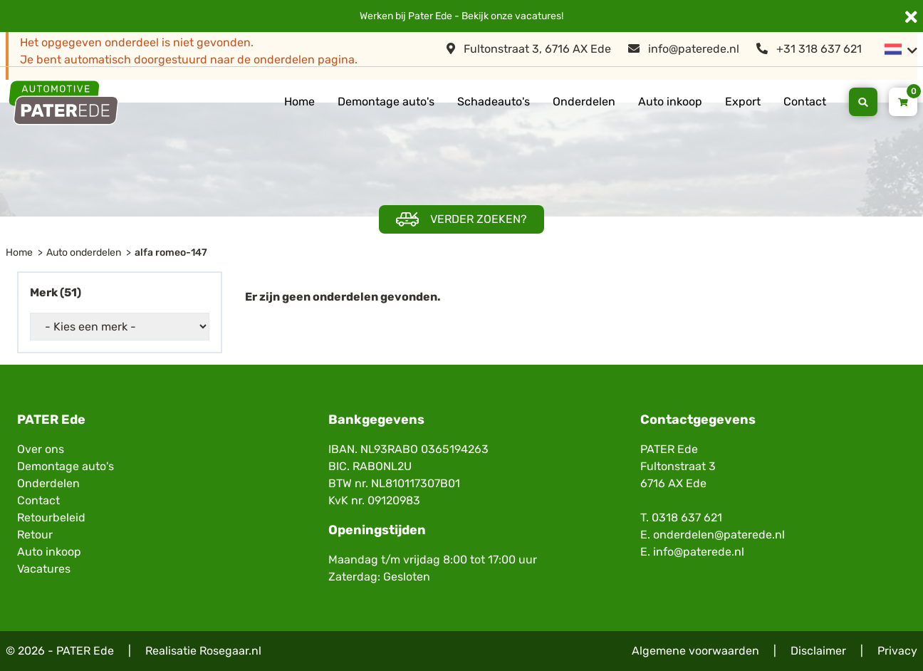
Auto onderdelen (83, 252)
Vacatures (44, 569)
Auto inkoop (670, 101)
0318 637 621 (687, 517)
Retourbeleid (51, 517)
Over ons (40, 449)
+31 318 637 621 (809, 49)
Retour (35, 534)
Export (743, 101)
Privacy (897, 650)
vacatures (538, 16)
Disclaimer (818, 650)
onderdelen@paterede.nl (719, 534)
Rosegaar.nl (230, 650)
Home (299, 101)
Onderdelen (584, 101)
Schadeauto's (493, 101)
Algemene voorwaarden (695, 650)
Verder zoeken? (461, 219)
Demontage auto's (386, 101)
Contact (804, 101)
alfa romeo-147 (171, 252)
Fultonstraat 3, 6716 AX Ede (529, 49)
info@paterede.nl (683, 49)
